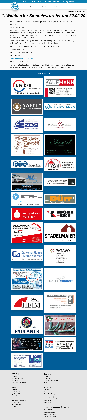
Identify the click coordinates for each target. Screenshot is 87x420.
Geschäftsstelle (16, 389)
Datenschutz (47, 399)
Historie (14, 403)
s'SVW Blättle (15, 395)
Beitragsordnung (49, 393)
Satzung (46, 386)
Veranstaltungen (16, 401)
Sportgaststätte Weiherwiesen (20, 391)
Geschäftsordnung (49, 391)
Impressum (47, 397)
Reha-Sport (47, 379)
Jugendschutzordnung (50, 395)
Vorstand (14, 386)
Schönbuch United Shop (20, 379)
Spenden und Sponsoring (19, 397)
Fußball (46, 373)
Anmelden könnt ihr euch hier (21, 59)
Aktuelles (14, 373)
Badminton (47, 375)
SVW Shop (16, 377)
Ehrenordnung (48, 389)
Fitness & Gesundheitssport (52, 377)
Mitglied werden (16, 399)
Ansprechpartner (16, 393)
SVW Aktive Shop (18, 375)
